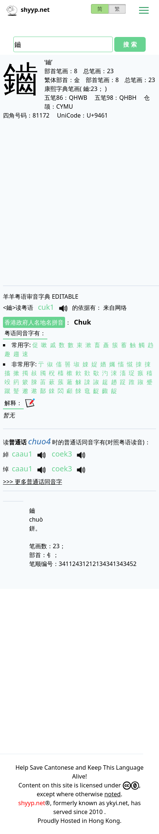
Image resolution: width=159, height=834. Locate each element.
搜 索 (129, 44)
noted (112, 794)
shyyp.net (31, 803)
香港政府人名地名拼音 (34, 322)
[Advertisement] (79, 202)
